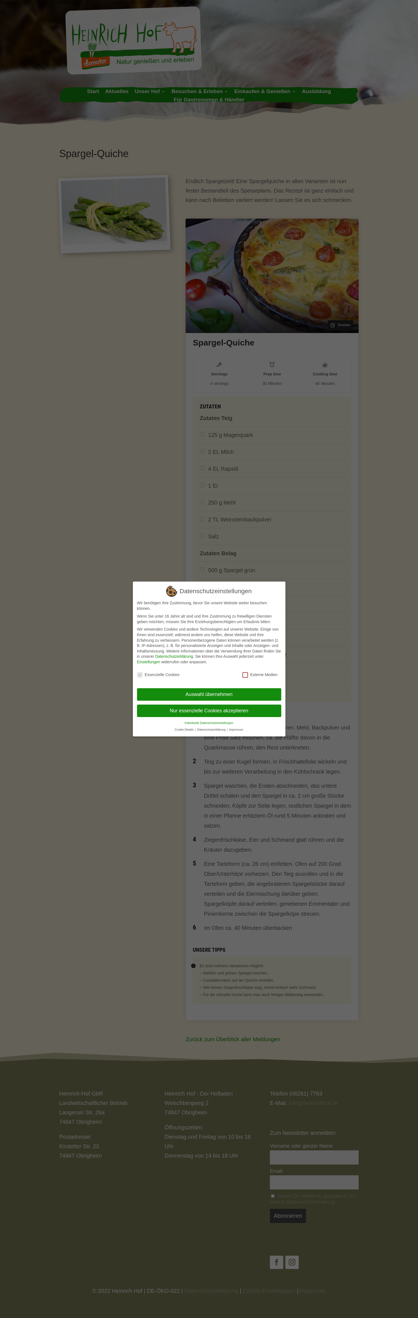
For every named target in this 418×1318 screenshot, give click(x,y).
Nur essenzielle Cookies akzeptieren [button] (209, 710)
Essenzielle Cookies (158, 674)
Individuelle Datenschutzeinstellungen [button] (209, 722)
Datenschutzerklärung (174, 656)
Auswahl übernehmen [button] (209, 694)
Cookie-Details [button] (184, 729)
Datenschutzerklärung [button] (211, 729)
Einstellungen (148, 661)
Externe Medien (259, 674)
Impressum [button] (236, 729)
